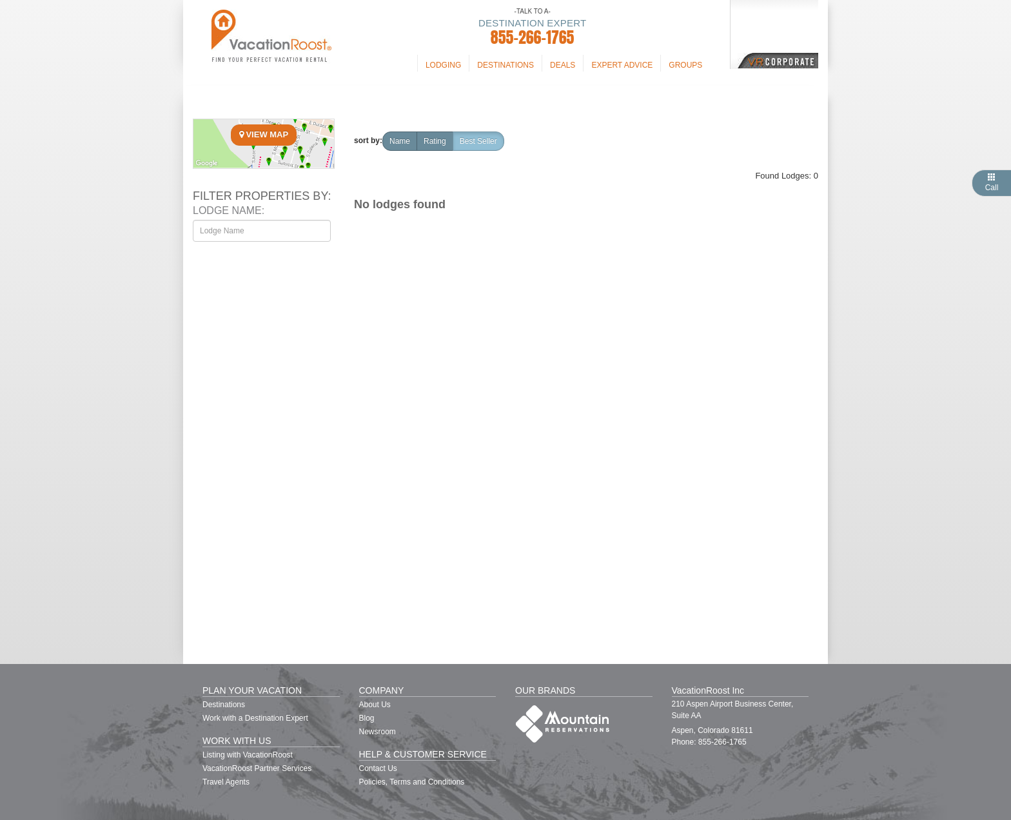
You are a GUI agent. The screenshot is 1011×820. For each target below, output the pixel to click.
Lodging (443, 65)
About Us (375, 704)
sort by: (368, 140)
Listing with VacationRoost (247, 754)
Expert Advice (622, 65)
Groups (685, 65)
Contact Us (378, 768)
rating (435, 141)
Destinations (505, 65)
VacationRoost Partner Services (256, 768)
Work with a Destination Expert (255, 718)
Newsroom (377, 731)
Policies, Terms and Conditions (412, 781)
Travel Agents (226, 781)
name (399, 141)
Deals (562, 65)
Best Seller (478, 141)
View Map (263, 134)
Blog (367, 718)
